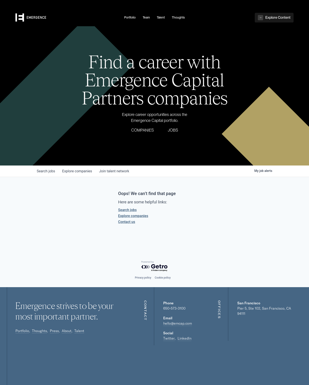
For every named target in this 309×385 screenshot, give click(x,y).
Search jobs (127, 210)
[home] (67, 18)
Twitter (169, 338)
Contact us (126, 222)
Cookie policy (163, 277)
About (66, 331)
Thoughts (39, 331)
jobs (46, 171)
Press (54, 331)
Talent (79, 331)
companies (77, 171)
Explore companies (133, 216)
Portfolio (22, 331)
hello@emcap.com (177, 323)
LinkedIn (184, 338)
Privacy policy (143, 277)
